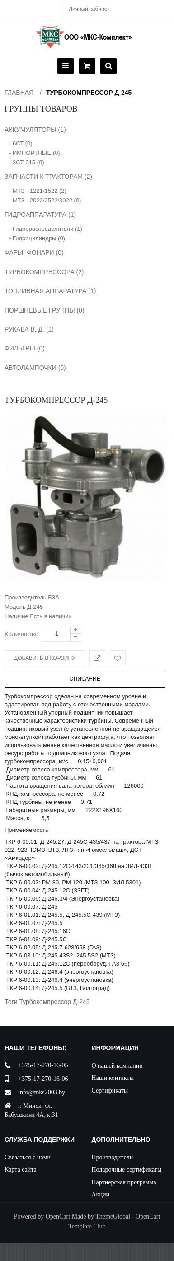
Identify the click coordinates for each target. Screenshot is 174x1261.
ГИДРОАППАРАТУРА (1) (40, 214)
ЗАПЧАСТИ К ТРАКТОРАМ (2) (48, 176)
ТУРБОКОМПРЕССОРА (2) (44, 272)
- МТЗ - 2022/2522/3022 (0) (45, 200)
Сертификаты (110, 1090)
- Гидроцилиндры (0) (37, 238)
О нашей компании (117, 1065)
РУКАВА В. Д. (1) (29, 329)
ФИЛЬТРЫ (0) (25, 348)
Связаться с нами (28, 1157)
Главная (19, 92)
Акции (100, 1194)
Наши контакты (113, 1077)
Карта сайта (21, 1169)
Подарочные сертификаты (127, 1169)
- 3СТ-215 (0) (26, 162)
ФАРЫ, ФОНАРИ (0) (34, 252)
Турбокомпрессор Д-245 (89, 92)
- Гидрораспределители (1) (45, 228)
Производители (112, 1157)
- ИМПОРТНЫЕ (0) (34, 152)
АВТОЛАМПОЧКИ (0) (35, 367)
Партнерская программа (124, 1182)
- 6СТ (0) (21, 143)
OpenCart (58, 1216)
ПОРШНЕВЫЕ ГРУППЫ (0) (45, 310)
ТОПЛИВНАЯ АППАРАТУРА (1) (50, 290)
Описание (84, 679)
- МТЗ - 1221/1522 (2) (37, 190)
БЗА (53, 597)
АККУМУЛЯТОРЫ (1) (35, 129)
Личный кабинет (89, 9)
